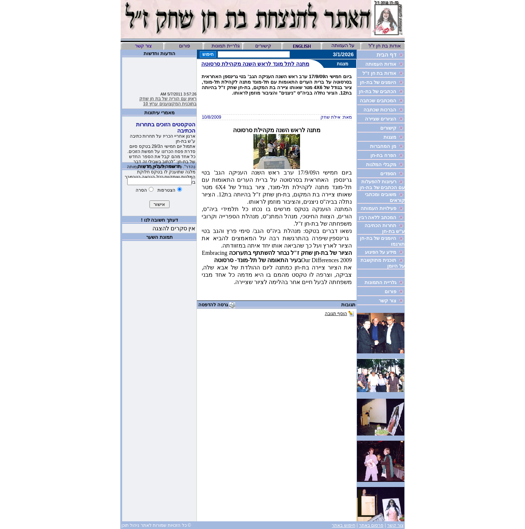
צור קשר (395, 525)
